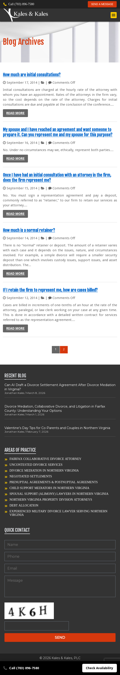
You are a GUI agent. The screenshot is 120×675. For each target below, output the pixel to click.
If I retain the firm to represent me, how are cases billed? (50, 290)
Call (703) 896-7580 (21, 668)
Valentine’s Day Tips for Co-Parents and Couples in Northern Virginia (57, 428)
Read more (15, 113)
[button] (114, 15)
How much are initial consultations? (32, 74)
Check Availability (99, 668)
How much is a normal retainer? (29, 230)
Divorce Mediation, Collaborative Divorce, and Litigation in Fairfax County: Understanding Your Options (54, 408)
